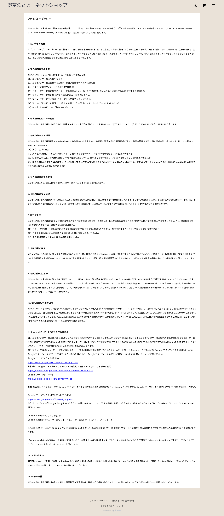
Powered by (112, 511)
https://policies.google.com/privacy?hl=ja (50, 379)
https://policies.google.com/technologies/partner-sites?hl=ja (60, 370)
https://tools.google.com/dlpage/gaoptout (50, 399)
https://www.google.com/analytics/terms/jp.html (53, 362)
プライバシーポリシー (98, 501)
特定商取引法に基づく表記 (123, 501)
